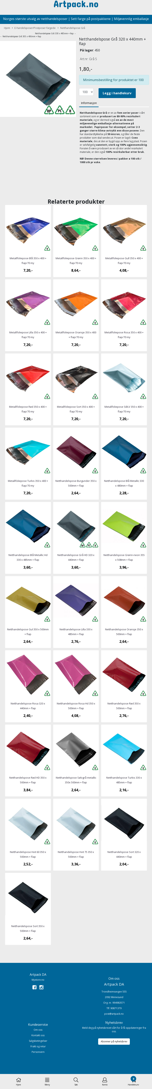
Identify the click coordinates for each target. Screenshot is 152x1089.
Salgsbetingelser (38, 1041)
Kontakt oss (38, 1035)
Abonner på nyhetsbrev (114, 1041)
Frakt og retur (38, 1046)
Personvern (38, 1052)
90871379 (116, 1008)
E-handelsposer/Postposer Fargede (34, 28)
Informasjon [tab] (89, 103)
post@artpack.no (114, 1013)
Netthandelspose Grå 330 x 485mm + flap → (55, 33)
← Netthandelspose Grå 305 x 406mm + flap (20, 36)
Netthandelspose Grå (71, 28)
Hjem (7, 28)
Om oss (38, 1029)
